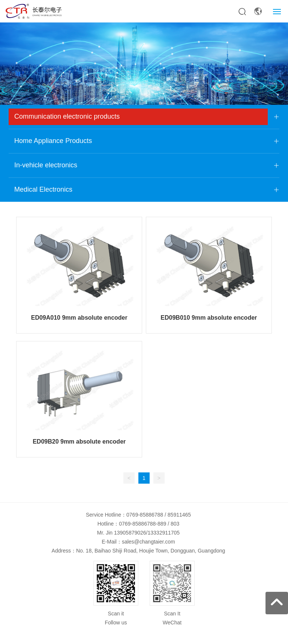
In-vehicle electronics (45, 165)
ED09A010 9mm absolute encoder (79, 317)
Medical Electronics (43, 189)
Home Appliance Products (53, 140)
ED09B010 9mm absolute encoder (208, 317)
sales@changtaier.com (148, 542)
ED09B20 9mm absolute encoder (79, 441)
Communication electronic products (67, 116)
